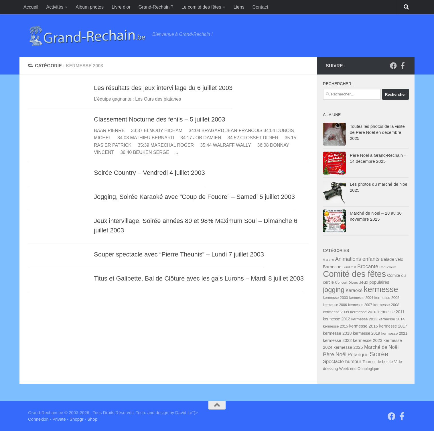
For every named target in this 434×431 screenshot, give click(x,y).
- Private (58, 419)
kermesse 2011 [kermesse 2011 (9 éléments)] (391, 311)
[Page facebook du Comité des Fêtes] (402, 65)
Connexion (38, 419)
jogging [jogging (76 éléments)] (333, 289)
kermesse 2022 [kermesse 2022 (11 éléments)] (337, 340)
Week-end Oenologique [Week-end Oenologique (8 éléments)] (359, 369)
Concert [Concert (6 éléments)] (341, 283)
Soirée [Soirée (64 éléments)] (379, 354)
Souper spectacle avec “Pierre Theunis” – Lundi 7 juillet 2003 (179, 254)
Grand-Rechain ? (156, 7)
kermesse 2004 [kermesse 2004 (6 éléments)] (361, 298)
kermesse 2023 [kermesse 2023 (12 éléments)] (367, 340)
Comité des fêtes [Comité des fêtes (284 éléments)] (354, 274)
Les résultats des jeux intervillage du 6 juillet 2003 (163, 87)
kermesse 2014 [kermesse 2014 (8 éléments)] (391, 319)
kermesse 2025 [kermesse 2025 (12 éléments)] (348, 347)
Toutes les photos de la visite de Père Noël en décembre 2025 (377, 132)
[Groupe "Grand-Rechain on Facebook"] (393, 65)
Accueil (30, 7)
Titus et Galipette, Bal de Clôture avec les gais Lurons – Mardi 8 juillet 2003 (199, 278)
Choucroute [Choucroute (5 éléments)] (387, 267)
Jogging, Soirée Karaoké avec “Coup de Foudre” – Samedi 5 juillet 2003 (194, 196)
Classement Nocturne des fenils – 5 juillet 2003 (159, 119)
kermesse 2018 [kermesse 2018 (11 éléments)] (337, 333)
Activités (55, 7)
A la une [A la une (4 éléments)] (328, 259)
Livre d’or (121, 7)
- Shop (91, 419)
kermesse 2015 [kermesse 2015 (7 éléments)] (335, 326)
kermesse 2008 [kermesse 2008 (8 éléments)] (386, 305)
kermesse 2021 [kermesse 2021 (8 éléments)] (394, 333)
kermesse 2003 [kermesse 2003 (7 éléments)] (335, 297)
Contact (260, 7)
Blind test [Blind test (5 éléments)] (349, 267)
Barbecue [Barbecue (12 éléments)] (332, 266)
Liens (238, 7)
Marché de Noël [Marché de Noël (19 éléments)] (381, 347)
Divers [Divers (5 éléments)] (353, 282)
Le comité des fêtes (201, 7)
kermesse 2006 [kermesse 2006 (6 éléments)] (335, 305)
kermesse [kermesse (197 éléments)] (381, 289)
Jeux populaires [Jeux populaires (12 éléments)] (374, 282)
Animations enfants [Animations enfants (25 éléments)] (357, 259)
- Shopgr (75, 419)
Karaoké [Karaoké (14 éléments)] (354, 290)
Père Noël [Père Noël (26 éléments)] (334, 354)
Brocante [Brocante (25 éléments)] (367, 266)
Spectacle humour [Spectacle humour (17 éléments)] (342, 361)
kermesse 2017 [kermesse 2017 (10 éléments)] (393, 326)
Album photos (90, 7)
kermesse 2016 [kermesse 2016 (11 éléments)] (363, 326)
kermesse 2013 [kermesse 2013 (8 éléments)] (364, 319)
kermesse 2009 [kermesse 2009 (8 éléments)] (336, 312)
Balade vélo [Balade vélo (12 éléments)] (392, 259)
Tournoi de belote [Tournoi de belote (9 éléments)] (377, 361)
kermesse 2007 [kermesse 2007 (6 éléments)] (360, 305)
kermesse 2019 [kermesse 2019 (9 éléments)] (366, 333)
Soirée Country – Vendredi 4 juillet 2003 (149, 172)
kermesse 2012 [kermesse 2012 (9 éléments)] (336, 319)
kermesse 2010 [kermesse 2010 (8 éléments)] (363, 312)
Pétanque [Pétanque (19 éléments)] (358, 354)
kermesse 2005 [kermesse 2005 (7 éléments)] (387, 297)
